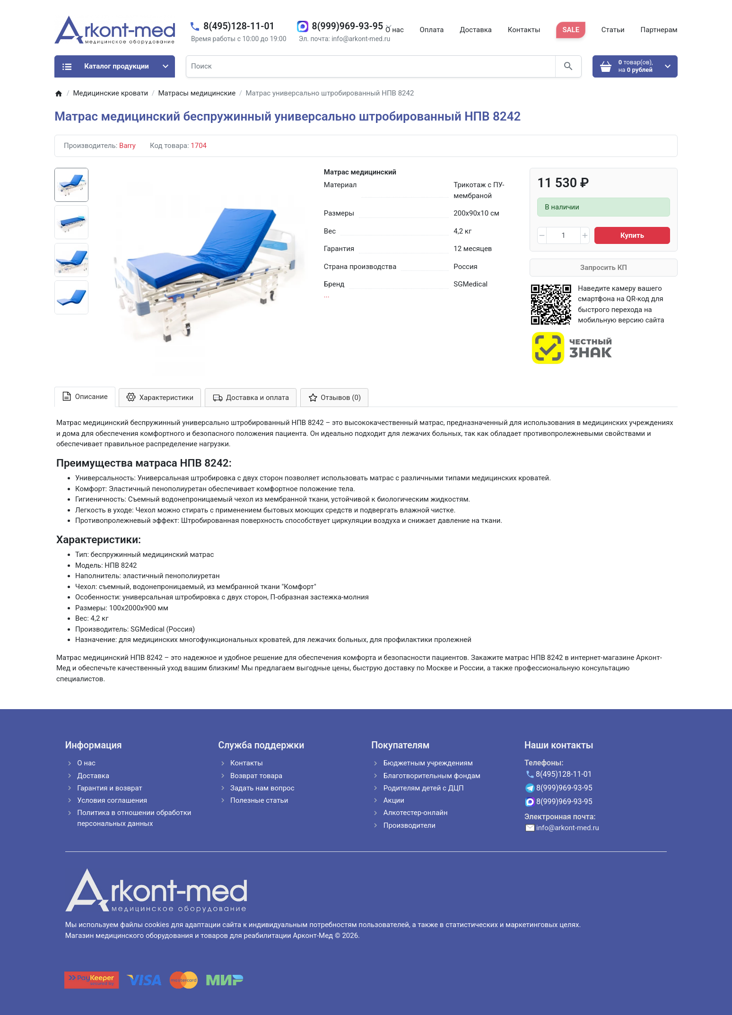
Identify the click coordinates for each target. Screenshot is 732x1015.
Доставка (476, 30)
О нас (394, 30)
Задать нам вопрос (262, 788)
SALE (570, 30)
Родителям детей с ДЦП (423, 788)
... (327, 295)
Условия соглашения (112, 800)
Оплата (432, 30)
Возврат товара (256, 776)
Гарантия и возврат (109, 788)
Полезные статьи (259, 800)
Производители (409, 825)
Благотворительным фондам (431, 776)
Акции (393, 800)
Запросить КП (603, 267)
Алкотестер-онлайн (415, 812)
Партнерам (659, 30)
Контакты (524, 30)
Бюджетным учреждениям (428, 763)
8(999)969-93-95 (347, 26)
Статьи (613, 30)
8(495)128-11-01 (238, 26)
